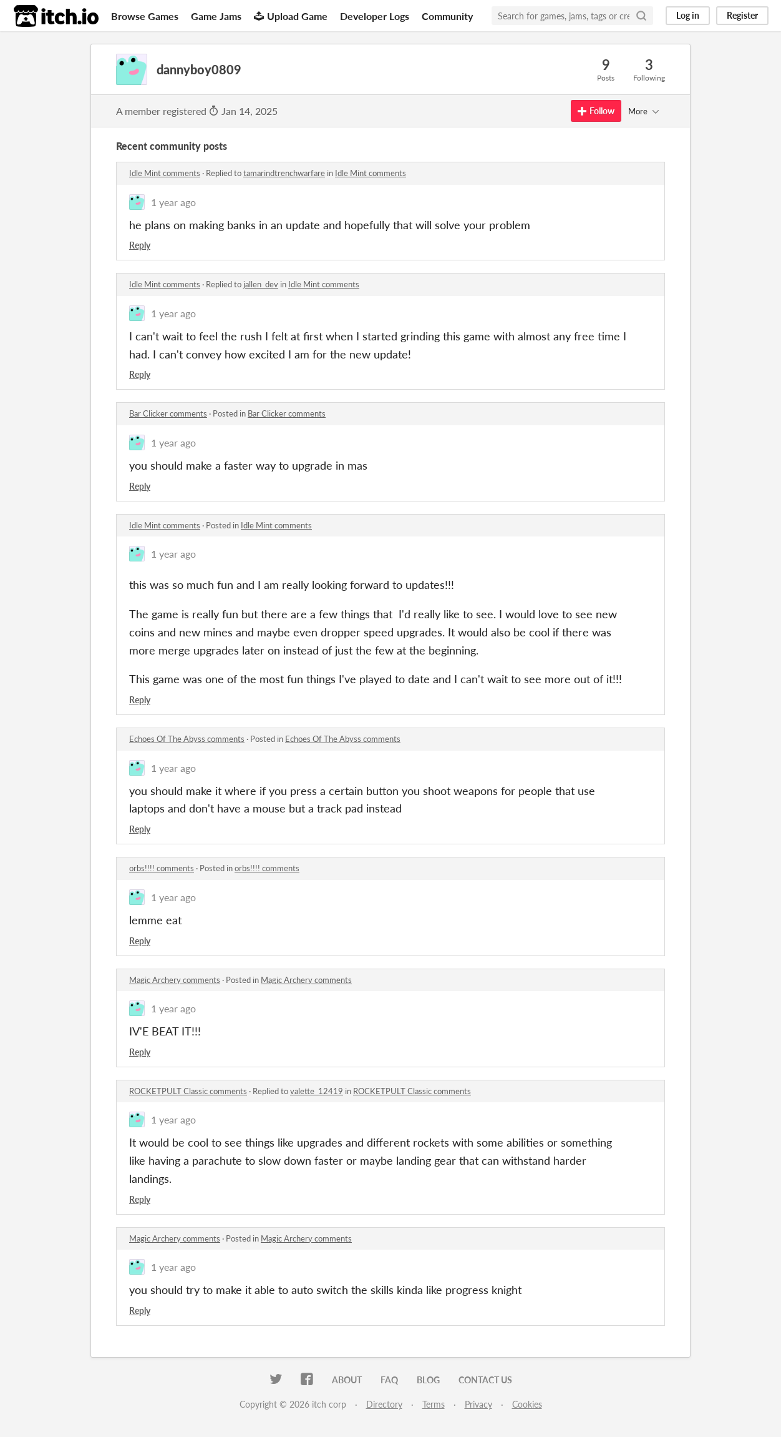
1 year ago (173, 202)
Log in (687, 15)
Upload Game (290, 16)
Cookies (527, 1404)
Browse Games (144, 16)
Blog (428, 1380)
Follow (596, 111)
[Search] (641, 15)
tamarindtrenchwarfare (284, 173)
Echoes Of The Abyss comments (187, 739)
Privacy (478, 1404)
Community (447, 16)
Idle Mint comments (164, 173)
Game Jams (216, 16)
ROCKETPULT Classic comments (188, 1091)
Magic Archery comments (174, 980)
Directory (384, 1404)
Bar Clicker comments (168, 413)
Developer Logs (374, 16)
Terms (433, 1404)
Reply (139, 245)
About (347, 1380)
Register (742, 15)
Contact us (485, 1380)
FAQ (389, 1380)
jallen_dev (260, 284)
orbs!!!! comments (161, 868)
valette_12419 (316, 1091)
